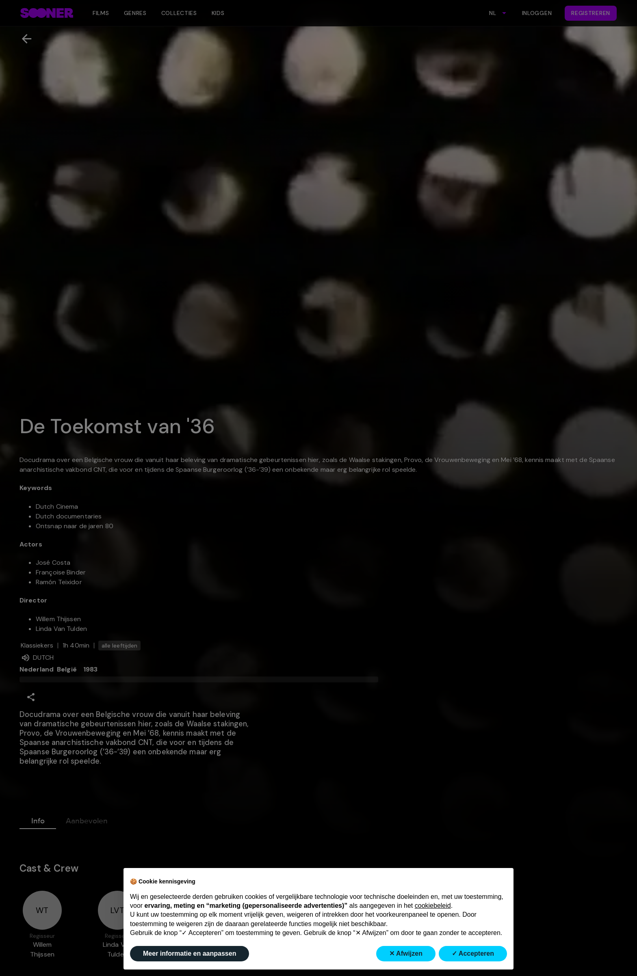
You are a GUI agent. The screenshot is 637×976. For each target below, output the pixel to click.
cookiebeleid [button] (433, 905)
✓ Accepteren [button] (473, 953)
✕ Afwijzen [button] (405, 953)
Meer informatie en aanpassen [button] (189, 953)
